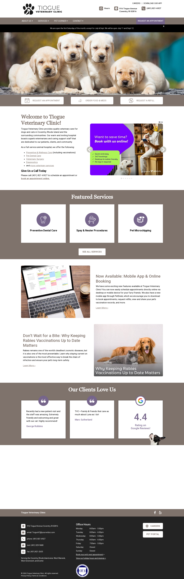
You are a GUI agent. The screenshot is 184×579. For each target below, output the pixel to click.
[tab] (121, 178)
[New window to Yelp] (160, 513)
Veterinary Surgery (35, 159)
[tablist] (126, 178)
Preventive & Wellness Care (39, 152)
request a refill (141, 100)
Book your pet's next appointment (89, 555)
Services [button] (43, 21)
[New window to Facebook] (155, 513)
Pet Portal (152, 534)
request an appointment (42, 100)
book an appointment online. (35, 178)
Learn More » (102, 308)
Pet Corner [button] (61, 21)
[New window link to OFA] (83, 570)
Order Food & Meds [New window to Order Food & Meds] (92, 100)
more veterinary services (42, 165)
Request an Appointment (150, 21)
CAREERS (136, 3)
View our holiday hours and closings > (91, 558)
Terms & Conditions (39, 576)
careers (153, 526)
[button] (159, 122)
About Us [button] (27, 21)
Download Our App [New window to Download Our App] (153, 3)
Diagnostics (32, 162)
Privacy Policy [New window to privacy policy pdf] (26, 576)
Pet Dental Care (33, 155)
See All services (92, 251)
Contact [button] (78, 21)
